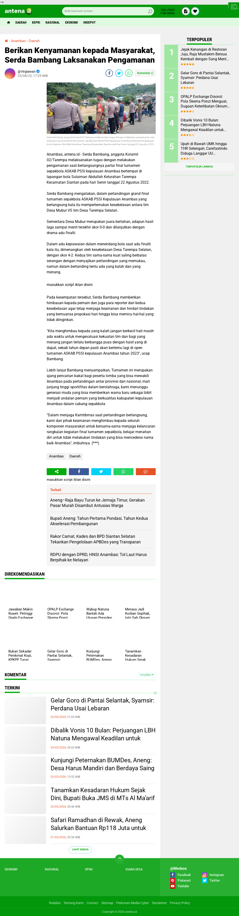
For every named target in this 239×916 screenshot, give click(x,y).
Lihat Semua (80, 849)
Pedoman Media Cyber (132, 903)
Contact (92, 903)
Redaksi (54, 903)
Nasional (53, 22)
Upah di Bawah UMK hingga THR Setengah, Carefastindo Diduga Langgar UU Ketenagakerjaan (204, 149)
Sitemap (107, 903)
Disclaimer (159, 903)
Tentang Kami (73, 903)
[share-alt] (57, 471)
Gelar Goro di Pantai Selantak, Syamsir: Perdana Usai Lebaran (102, 704)
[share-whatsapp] (129, 73)
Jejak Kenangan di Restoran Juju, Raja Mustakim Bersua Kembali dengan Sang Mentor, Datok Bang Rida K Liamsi (205, 54)
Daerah (21, 22)
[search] (108, 11)
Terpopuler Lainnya (199, 166)
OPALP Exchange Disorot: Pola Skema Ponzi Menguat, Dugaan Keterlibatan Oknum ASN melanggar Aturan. (204, 101)
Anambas (56, 456)
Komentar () (145, 73)
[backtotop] (119, 859)
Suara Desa (134, 869)
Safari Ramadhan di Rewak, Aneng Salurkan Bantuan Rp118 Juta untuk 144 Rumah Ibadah (98, 827)
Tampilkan (146, 674)
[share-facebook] (109, 73)
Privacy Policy (180, 903)
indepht (89, 22)
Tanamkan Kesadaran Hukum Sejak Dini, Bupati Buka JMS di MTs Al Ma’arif (103, 794)
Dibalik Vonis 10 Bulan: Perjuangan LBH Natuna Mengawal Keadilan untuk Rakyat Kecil (103, 738)
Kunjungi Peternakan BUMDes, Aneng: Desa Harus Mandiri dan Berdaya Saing (103, 764)
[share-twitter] (119, 73)
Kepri (36, 22)
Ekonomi (71, 22)
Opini (89, 869)
